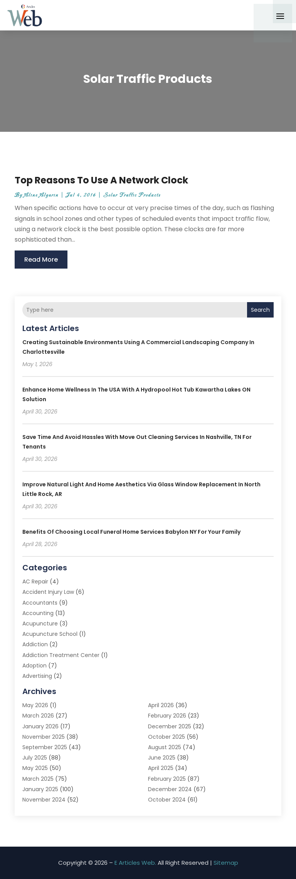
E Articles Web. (135, 863)
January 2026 (40, 726)
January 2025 (40, 789)
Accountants (39, 603)
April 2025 (160, 768)
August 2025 (164, 747)
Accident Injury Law (48, 592)
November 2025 (43, 737)
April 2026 (161, 705)
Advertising (37, 676)
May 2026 (35, 705)
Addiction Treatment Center (60, 655)
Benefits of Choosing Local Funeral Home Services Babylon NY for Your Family (131, 532)
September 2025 (44, 747)
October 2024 (167, 799)
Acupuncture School (49, 634)
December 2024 (170, 789)
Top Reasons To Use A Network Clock (101, 180)
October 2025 (166, 737)
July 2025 (34, 757)
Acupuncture (40, 623)
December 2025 (169, 726)
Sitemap (226, 863)
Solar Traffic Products (132, 195)
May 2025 (35, 768)
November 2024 (44, 799)
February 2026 (167, 715)
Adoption (34, 665)
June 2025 (161, 757)
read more (41, 259)
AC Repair (35, 581)
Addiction (35, 644)
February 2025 (167, 779)
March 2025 (38, 779)
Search (260, 310)
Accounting (38, 613)
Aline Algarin (41, 195)
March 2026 (38, 715)
